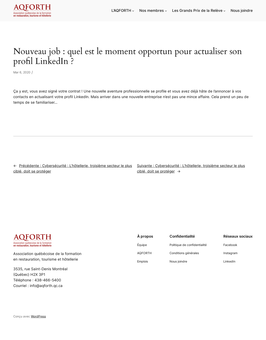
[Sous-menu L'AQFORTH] (133, 10)
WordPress (38, 316)
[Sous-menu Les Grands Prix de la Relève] (224, 10)
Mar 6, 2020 (21, 72)
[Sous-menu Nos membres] (166, 10)
